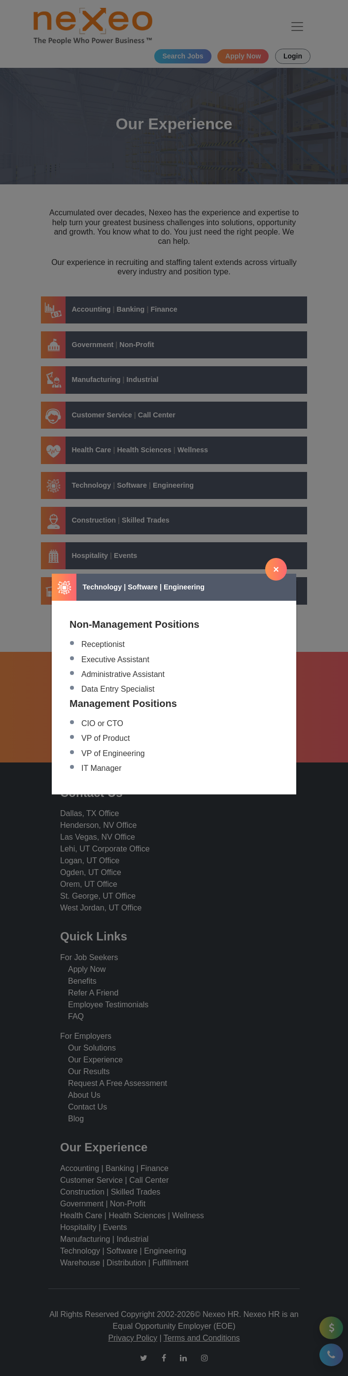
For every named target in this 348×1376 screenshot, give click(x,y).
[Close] (276, 569)
